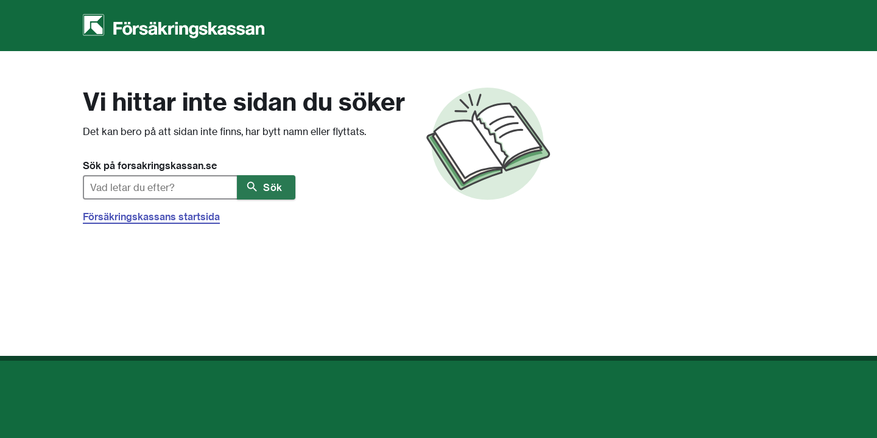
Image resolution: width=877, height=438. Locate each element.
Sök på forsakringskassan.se (150, 165)
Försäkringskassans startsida (151, 216)
